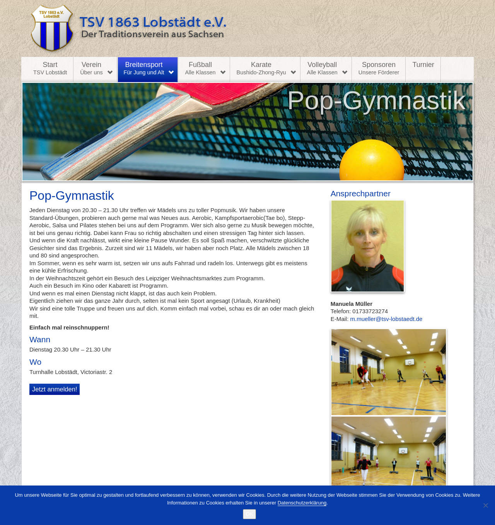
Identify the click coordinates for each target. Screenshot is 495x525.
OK (249, 514)
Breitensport (144, 68)
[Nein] (485, 505)
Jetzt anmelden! (54, 389)
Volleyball (322, 68)
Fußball (200, 68)
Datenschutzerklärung (302, 503)
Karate (261, 68)
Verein (91, 68)
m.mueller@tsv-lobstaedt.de (386, 319)
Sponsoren (378, 68)
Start (50, 68)
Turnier (423, 65)
